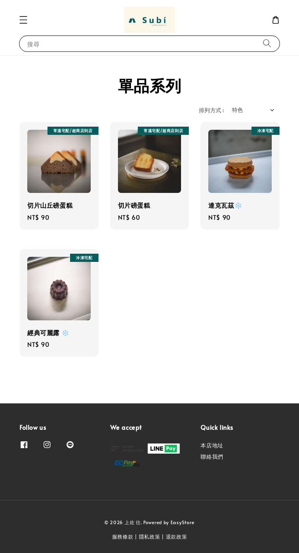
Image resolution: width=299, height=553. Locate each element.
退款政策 (176, 536)
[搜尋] (267, 43)
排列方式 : (211, 110)
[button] (23, 19)
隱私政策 (149, 536)
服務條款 (123, 536)
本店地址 (212, 445)
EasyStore (183, 522)
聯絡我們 (212, 456)
